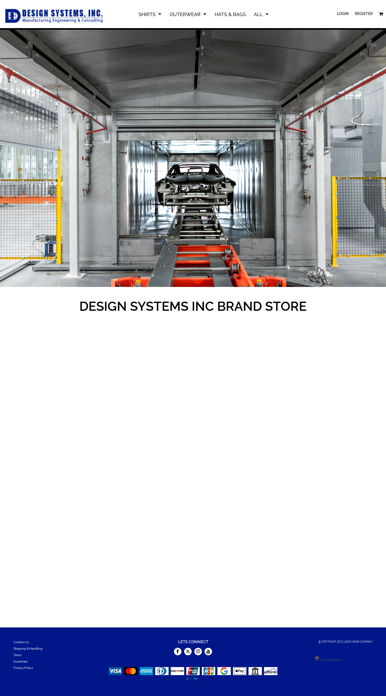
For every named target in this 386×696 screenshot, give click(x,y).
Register (364, 14)
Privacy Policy (23, 668)
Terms (17, 655)
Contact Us (21, 642)
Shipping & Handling (27, 648)
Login (343, 14)
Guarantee (20, 661)
